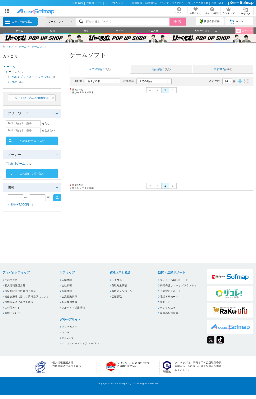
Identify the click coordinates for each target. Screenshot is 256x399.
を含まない (48, 130)
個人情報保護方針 (15, 285)
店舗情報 (137, 3)
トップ (10, 46)
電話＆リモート (169, 296)
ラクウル (117, 280)
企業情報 (67, 291)
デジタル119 (167, 307)
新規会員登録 (210, 21)
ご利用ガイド (94, 3)
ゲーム (19, 30)
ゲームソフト (39, 46)
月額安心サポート (170, 291)
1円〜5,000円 (23, 204)
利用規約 (78, 3)
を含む (46, 123)
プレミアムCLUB (198, 3)
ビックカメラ (69, 326)
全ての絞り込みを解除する (32, 97)
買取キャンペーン (122, 291)
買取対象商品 (119, 285)
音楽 (86, 30)
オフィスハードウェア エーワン (80, 343)
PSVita (17, 81)
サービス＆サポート (117, 3)
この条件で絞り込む (32, 141)
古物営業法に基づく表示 (19, 302)
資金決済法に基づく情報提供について (27, 296)
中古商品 (223, 69)
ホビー (120, 30)
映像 (52, 30)
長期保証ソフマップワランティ (178, 285)
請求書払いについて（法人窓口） (165, 3)
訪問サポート (168, 302)
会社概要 (67, 285)
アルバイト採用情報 (73, 307)
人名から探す (202, 30)
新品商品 (161, 69)
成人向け (244, 31)
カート (236, 21)
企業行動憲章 (69, 296)
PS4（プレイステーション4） (33, 77)
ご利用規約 (11, 280)
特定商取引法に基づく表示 (20, 291)
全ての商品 (100, 69)
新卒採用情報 (69, 302)
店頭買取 (117, 296)
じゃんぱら (68, 338)
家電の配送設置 (169, 313)
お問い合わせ (219, 3)
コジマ (65, 332)
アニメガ (153, 30)
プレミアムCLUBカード (174, 280)
